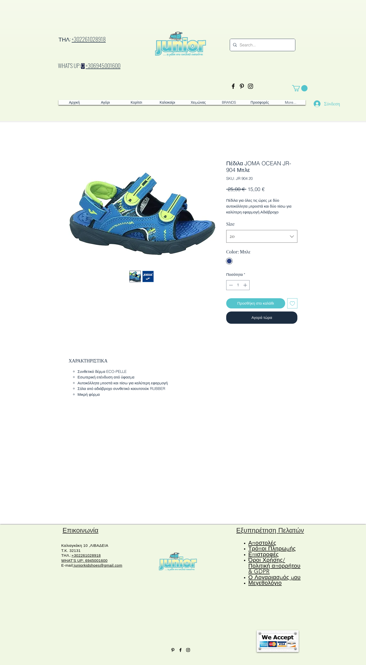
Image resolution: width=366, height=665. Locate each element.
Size (230, 224)
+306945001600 (103, 65)
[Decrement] (230, 285)
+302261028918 (89, 39)
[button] (300, 88)
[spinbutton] (238, 285)
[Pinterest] (241, 86)
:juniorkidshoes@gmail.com (97, 565)
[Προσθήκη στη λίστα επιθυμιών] (292, 303)
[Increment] (245, 285)
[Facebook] (233, 86)
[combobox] (261, 236)
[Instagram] (250, 86)
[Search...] (262, 45)
